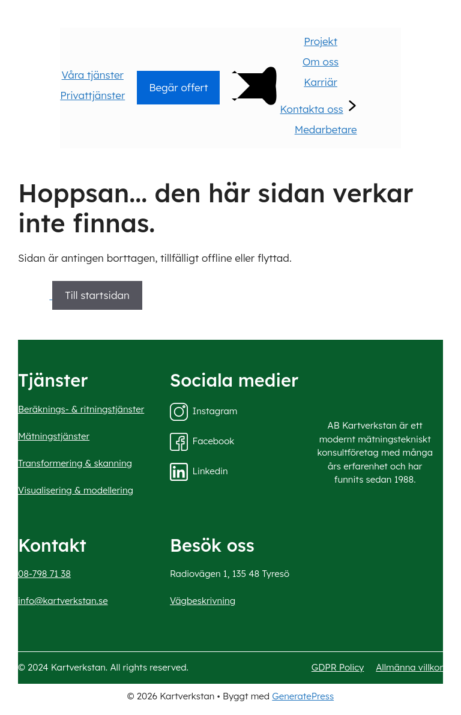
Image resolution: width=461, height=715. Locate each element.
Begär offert (178, 87)
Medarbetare (326, 129)
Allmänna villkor (409, 667)
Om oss (321, 61)
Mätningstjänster (53, 436)
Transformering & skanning (75, 463)
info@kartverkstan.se (63, 600)
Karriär (320, 82)
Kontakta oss (311, 109)
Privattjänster (92, 95)
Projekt (320, 41)
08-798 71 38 (44, 573)
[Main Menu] (250, 112)
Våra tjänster (93, 74)
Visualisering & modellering (75, 490)
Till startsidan (97, 295)
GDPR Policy (338, 667)
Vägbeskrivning (202, 600)
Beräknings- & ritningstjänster (81, 409)
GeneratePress (303, 696)
